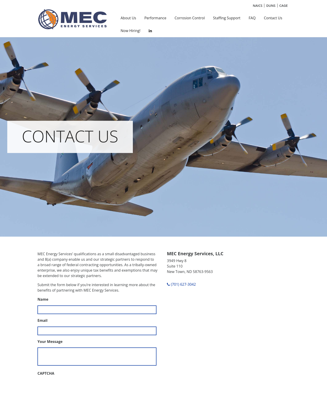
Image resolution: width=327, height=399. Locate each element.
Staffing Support (226, 17)
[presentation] (72, 388)
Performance (155, 17)
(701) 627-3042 (181, 284)
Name (42, 299)
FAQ (252, 17)
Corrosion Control (190, 17)
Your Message (49, 341)
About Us (128, 17)
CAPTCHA (45, 373)
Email (42, 320)
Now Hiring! (130, 30)
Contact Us (273, 17)
